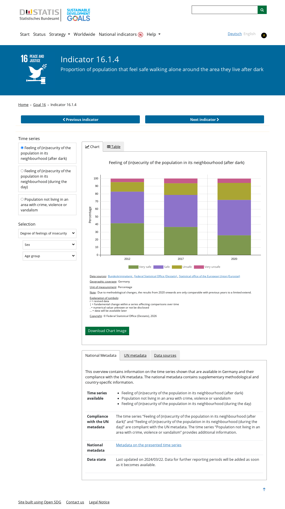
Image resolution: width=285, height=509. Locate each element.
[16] (36, 70)
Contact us (75, 502)
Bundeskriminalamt (120, 276)
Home (23, 104)
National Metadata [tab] (100, 355)
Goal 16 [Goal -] (39, 104)
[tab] (92, 146)
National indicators (121, 34)
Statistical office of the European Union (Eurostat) (209, 276)
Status (39, 34)
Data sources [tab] (165, 355)
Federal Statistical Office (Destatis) (156, 276)
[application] (174, 216)
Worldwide (84, 34)
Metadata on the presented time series (148, 445)
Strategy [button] (58, 34)
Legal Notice (99, 502)
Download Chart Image (107, 330)
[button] (80, 119)
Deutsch (235, 33)
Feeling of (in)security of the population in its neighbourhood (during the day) (46, 178)
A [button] (264, 35)
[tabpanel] (174, 248)
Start (25, 34)
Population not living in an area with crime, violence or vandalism (44, 204)
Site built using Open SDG (39, 502)
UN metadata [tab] (135, 355)
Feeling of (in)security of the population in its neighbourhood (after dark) (46, 153)
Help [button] (152, 34)
